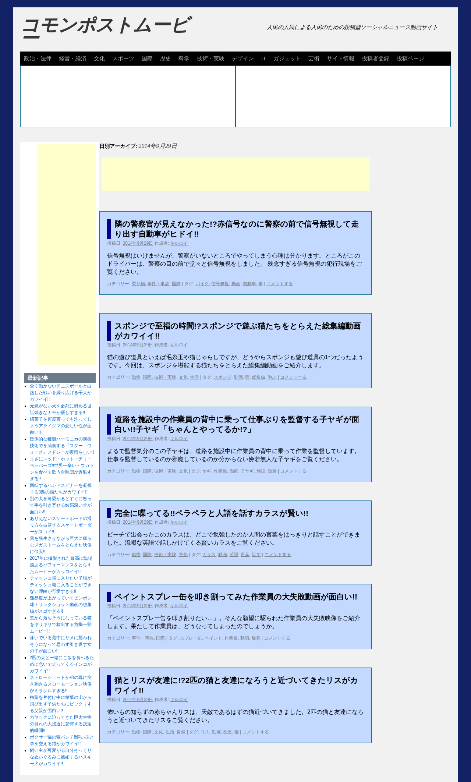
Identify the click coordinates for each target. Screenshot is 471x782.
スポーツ (123, 58)
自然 (181, 732)
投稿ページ (410, 58)
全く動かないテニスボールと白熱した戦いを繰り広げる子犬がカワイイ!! (61, 392)
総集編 (258, 377)
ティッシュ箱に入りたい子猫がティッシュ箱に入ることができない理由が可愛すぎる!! (61, 585)
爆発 (256, 638)
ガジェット (287, 58)
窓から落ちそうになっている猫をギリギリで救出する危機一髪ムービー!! (61, 624)
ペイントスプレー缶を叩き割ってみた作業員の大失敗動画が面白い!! (235, 596)
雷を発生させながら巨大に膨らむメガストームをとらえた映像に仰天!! (61, 545)
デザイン (243, 58)
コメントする (279, 283)
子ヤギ (247, 471)
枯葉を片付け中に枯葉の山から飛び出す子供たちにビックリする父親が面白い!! (61, 704)
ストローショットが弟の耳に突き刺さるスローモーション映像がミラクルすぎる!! (61, 684)
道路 (272, 471)
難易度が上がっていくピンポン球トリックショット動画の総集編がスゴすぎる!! (61, 604)
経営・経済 (72, 58)
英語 (234, 554)
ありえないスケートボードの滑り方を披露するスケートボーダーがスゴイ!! (61, 525)
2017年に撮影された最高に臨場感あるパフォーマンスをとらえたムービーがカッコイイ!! (61, 565)
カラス (209, 554)
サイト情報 (340, 58)
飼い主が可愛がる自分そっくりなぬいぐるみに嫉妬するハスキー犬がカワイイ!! (61, 757)
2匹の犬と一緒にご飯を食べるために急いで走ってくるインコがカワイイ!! (62, 664)
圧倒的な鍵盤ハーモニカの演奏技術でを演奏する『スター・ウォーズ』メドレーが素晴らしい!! (62, 445)
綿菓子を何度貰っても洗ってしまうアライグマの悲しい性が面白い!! (61, 426)
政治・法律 (38, 58)
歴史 (165, 58)
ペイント (213, 638)
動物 (136, 377)
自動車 (249, 283)
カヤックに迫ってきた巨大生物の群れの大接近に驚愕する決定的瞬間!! (61, 724)
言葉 (245, 554)
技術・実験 (210, 58)
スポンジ (222, 377)
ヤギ (206, 471)
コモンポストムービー (104, 32)
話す (256, 554)
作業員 (220, 471)
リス (205, 732)
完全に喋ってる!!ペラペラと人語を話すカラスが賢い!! (211, 513)
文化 (99, 58)
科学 (184, 58)
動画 (235, 283)
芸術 (313, 58)
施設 (260, 471)
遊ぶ (272, 377)
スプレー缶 (191, 638)
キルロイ (179, 243)
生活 (194, 377)
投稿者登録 (375, 58)
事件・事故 (158, 283)
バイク (202, 283)
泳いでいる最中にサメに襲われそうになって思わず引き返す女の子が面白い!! (61, 644)
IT (263, 58)
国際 (147, 58)
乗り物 (138, 283)
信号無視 (220, 283)
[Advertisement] (235, 174)
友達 (227, 732)
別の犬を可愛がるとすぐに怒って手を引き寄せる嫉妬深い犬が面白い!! (61, 505)
